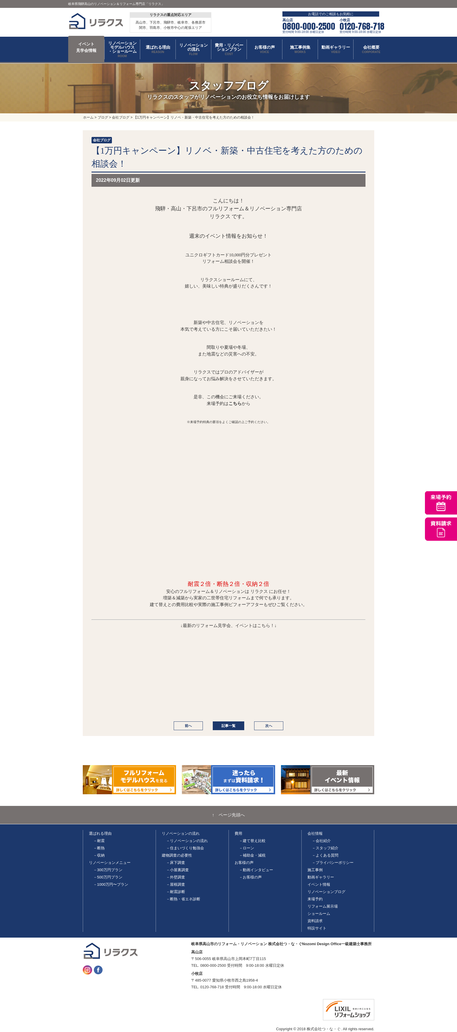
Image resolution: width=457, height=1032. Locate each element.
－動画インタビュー (256, 870)
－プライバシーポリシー (333, 862)
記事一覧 (228, 726)
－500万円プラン (107, 877)
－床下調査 (175, 862)
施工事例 (315, 870)
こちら (235, 403)
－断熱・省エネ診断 (183, 899)
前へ (188, 726)
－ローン (246, 848)
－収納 (99, 855)
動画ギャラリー (320, 877)
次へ (268, 726)
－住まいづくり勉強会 (185, 848)
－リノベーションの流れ (187, 841)
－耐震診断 (175, 892)
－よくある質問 (325, 855)
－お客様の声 (250, 877)
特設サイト (316, 928)
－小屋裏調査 (177, 870)
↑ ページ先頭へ (228, 815)
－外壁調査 (175, 877)
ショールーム (318, 913)
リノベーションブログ (326, 892)
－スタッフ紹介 (325, 848)
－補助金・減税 (252, 855)
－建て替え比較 (252, 841)
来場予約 (315, 899)
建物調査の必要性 (177, 855)
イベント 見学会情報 (86, 47)
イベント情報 (318, 884)
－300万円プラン (107, 870)
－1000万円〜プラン (110, 884)
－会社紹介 (321, 841)
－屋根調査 (175, 884)
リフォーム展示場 (322, 906)
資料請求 (315, 921)
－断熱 (99, 848)
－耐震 (99, 841)
